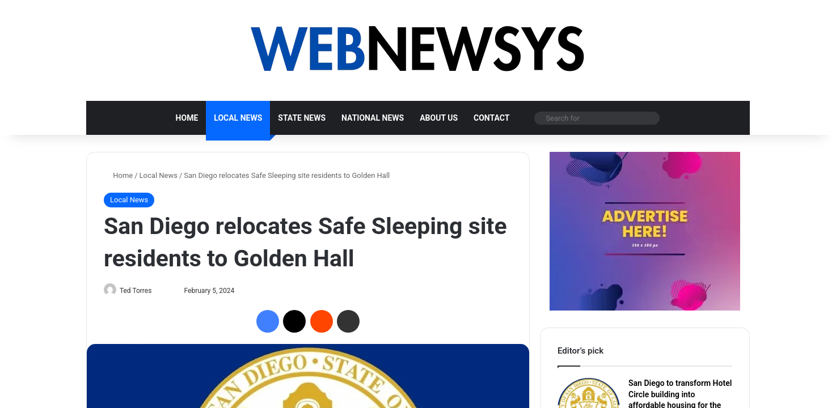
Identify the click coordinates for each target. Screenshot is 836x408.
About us (439, 117)
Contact (491, 117)
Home (187, 117)
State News (302, 117)
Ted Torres (140, 291)
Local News (238, 117)
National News (372, 117)
